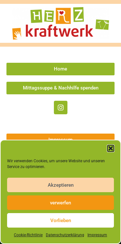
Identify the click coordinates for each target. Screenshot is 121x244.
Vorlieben (60, 220)
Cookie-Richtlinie (28, 235)
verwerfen (60, 203)
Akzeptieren (61, 185)
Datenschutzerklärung (65, 235)
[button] (110, 148)
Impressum (97, 235)
